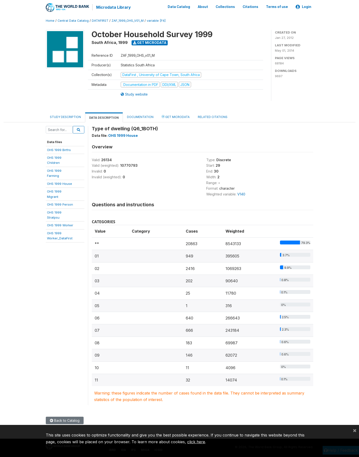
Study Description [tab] (65, 116)
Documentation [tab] (140, 116)
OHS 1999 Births (59, 149)
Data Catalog (179, 7)
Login (303, 7)
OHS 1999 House (59, 183)
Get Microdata (149, 42)
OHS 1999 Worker (60, 225)
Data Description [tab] (104, 117)
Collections (225, 7)
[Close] (355, 430)
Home (50, 20)
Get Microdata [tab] (176, 116)
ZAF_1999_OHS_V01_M (128, 20)
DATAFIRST (100, 20)
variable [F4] (156, 20)
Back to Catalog (65, 420)
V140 (241, 194)
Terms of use (277, 7)
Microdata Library (113, 7)
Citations (250, 7)
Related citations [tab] (212, 116)
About (203, 7)
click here (196, 441)
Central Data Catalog (73, 20)
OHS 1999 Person (60, 204)
